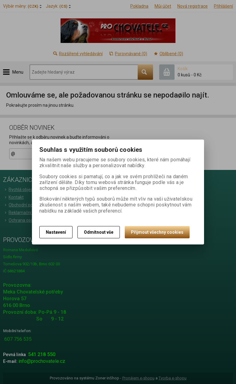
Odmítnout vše (98, 232)
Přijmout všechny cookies (157, 232)
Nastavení (56, 232)
